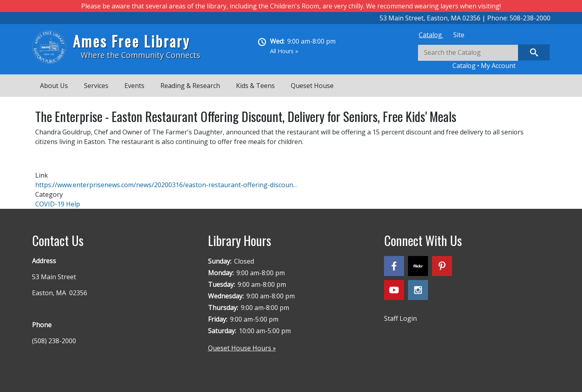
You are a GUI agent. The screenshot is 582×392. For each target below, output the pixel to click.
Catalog (431, 34)
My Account (498, 65)
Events (134, 85)
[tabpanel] (484, 57)
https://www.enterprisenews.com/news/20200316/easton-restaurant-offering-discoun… (166, 184)
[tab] (431, 35)
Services (96, 85)
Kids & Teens (255, 85)
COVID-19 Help (57, 204)
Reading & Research (190, 85)
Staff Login (400, 318)
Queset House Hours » (242, 348)
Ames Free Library (131, 41)
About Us (54, 85)
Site (458, 34)
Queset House (312, 85)
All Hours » (284, 51)
